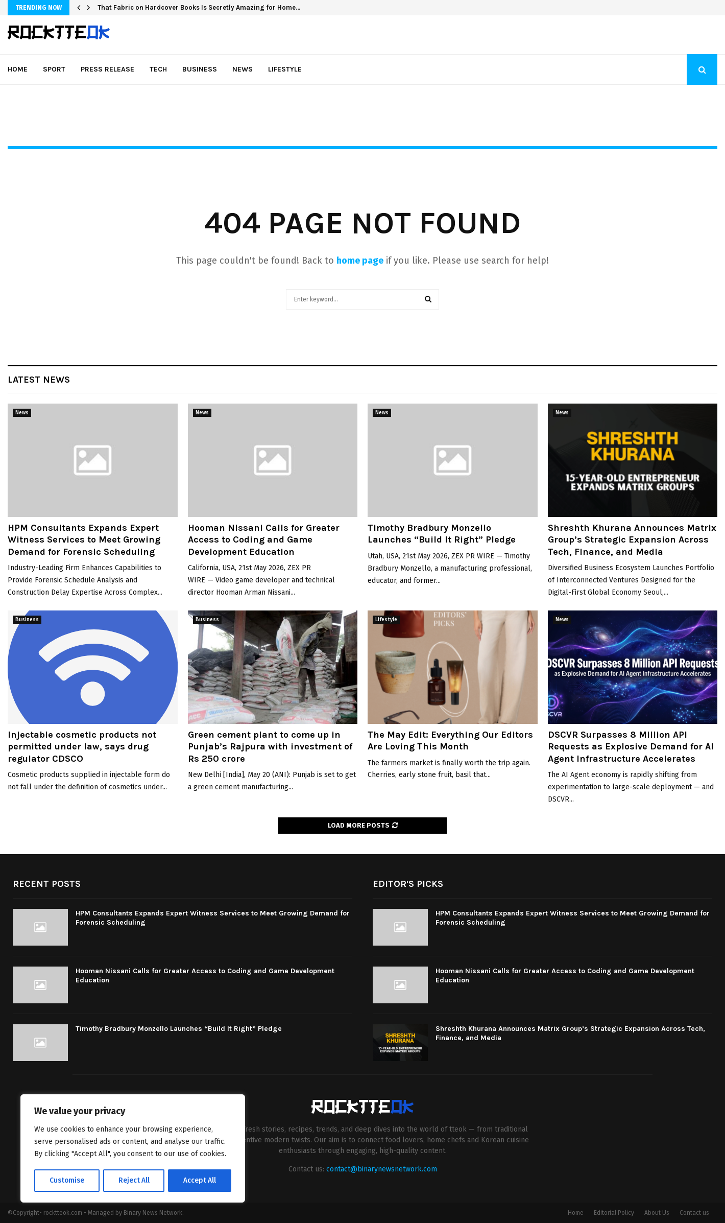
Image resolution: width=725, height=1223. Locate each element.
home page (359, 260)
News (242, 69)
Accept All (199, 1180)
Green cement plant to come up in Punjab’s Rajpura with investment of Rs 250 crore (270, 746)
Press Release (107, 69)
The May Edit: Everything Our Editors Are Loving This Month (450, 740)
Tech (158, 69)
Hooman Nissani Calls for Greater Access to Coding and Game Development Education (264, 539)
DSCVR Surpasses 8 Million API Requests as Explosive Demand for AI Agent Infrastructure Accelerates (631, 746)
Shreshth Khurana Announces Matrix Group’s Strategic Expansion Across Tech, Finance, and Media (632, 539)
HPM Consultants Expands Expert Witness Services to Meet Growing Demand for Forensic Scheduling (84, 539)
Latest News (39, 379)
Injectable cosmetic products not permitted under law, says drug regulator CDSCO (82, 746)
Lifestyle (285, 69)
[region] (132, 1149)
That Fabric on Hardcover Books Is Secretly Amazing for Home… (199, 7)
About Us (656, 1212)
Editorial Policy (614, 1212)
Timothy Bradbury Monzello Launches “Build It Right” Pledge (442, 533)
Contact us (694, 1212)
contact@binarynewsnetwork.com (381, 1169)
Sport (54, 69)
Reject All (134, 1180)
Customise (66, 1180)
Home (18, 69)
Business (199, 69)
